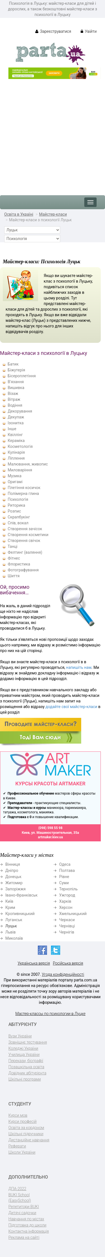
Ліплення (16, 458)
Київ (9, 901)
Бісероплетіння (22, 376)
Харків (65, 901)
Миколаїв (14, 938)
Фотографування (23, 570)
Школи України (21, 1152)
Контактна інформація (28, 1231)
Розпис (14, 511)
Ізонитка (16, 423)
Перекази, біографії (25, 1060)
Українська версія (34, 963)
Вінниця (12, 864)
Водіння (15, 405)
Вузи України (20, 1036)
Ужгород (67, 895)
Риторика (16, 505)
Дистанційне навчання (28, 1140)
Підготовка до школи (27, 1225)
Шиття (13, 576)
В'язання (16, 382)
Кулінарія (16, 452)
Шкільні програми (24, 1079)
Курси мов (17, 1115)
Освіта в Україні (18, 214)
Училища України (23, 1054)
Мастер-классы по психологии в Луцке (50, 1013)
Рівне (64, 876)
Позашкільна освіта (26, 1067)
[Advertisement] (52, 134)
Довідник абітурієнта (27, 1073)
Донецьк (13, 876)
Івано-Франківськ (21, 895)
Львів (10, 932)
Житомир (14, 883)
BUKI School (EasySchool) (19, 1198)
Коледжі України (23, 1048)
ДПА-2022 (17, 1188)
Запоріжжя (15, 889)
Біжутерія (16, 370)
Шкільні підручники (25, 1134)
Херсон (65, 907)
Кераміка (16, 440)
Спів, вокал (18, 523)
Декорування (20, 411)
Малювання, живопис (28, 464)
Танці (12, 546)
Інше (12, 429)
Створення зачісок (25, 529)
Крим (10, 907)
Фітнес (14, 558)
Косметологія (20, 446)
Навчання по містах (26, 1219)
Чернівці (67, 926)
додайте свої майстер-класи (71, 706)
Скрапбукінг (19, 517)
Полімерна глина (23, 493)
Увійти (89, 31)
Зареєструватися (53, 31)
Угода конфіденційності (63, 974)
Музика (14, 476)
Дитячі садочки (22, 1213)
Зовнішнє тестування (27, 1042)
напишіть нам (78, 667)
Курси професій (22, 1121)
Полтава (67, 870)
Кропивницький (20, 913)
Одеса (64, 864)
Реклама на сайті (23, 1237)
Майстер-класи (53, 214)
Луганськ (13, 920)
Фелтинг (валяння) (25, 552)
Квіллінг (15, 434)
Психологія (18, 499)
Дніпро (11, 870)
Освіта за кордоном (26, 1127)
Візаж (13, 393)
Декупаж (16, 417)
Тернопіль (68, 889)
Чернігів (66, 932)
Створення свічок (24, 540)
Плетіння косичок (24, 487)
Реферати (17, 1146)
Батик (13, 364)
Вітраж (14, 399)
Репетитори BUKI (23, 1206)
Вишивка (16, 387)
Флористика (19, 564)
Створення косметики (28, 534)
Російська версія (68, 963)
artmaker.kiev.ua (50, 837)
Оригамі (15, 481)
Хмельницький (73, 913)
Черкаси (66, 920)
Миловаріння (20, 470)
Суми (64, 883)
